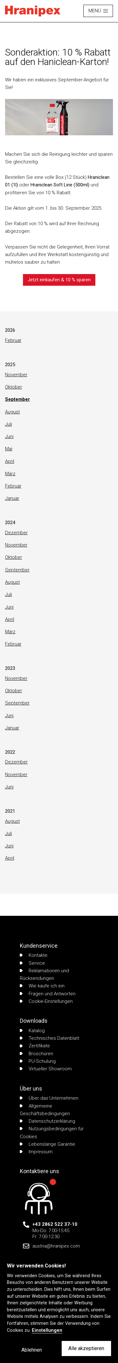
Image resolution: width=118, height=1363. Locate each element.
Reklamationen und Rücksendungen (44, 974)
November (16, 374)
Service (32, 963)
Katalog (32, 1030)
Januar (12, 498)
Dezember (16, 532)
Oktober (13, 387)
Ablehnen (31, 1350)
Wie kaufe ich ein (42, 986)
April (9, 461)
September (17, 399)
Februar (13, 340)
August (12, 412)
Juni (9, 436)
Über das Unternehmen (49, 1098)
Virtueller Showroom (46, 1069)
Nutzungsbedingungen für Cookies (52, 1132)
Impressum (36, 1152)
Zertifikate (35, 1046)
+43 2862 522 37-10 (54, 1224)
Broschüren (36, 1053)
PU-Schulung (38, 1061)
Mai (8, 449)
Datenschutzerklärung (47, 1121)
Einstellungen (47, 1330)
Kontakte (34, 955)
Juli (8, 424)
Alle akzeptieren (86, 1348)
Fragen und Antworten (48, 994)
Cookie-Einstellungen (46, 1001)
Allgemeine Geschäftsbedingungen (45, 1109)
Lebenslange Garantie (47, 1144)
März (10, 474)
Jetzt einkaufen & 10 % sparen (59, 280)
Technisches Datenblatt (49, 1038)
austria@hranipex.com (56, 1246)
